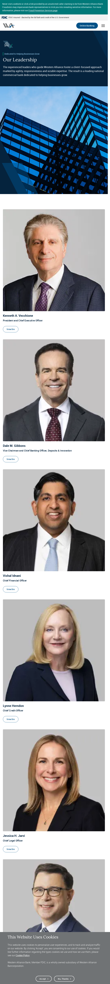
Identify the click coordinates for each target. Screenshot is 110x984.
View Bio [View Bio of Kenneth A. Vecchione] (11, 329)
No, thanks (63, 978)
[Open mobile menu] (103, 26)
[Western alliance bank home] (8, 25)
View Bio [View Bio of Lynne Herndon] (11, 719)
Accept (42, 978)
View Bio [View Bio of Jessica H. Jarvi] (11, 849)
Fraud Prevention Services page (42, 10)
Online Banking (87, 25)
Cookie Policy (23, 955)
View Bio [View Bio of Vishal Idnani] (11, 589)
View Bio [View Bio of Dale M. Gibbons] (11, 459)
